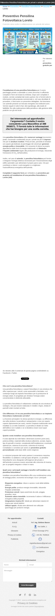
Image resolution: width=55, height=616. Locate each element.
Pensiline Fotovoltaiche (31, 6)
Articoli (14, 522)
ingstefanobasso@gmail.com (40, 543)
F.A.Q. (14, 526)
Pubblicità (14, 539)
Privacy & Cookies (14, 535)
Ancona (46, 6)
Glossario (14, 531)
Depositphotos (39, 606)
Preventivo (14, 6)
